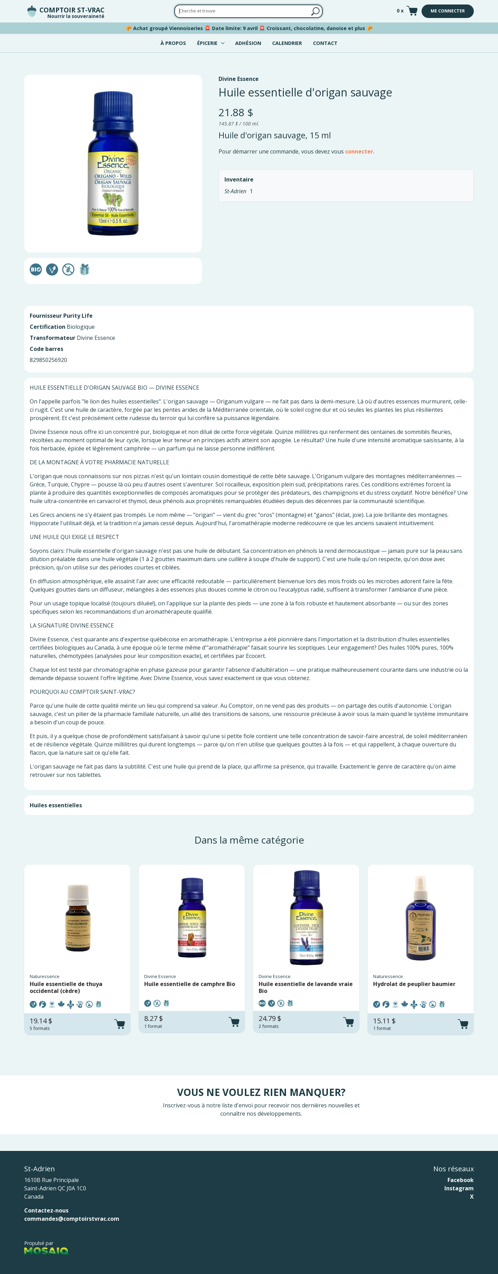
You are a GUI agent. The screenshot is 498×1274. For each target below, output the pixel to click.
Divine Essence (239, 79)
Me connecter (448, 11)
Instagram (459, 1188)
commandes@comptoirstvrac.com (71, 1218)
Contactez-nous (46, 1210)
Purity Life (78, 315)
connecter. (360, 151)
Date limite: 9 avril (235, 28)
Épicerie (207, 43)
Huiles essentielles (56, 805)
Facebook (461, 1180)
